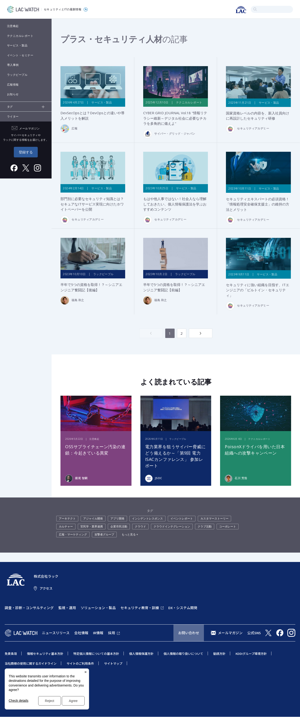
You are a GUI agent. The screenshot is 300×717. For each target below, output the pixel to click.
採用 (111, 632)
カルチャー (66, 527)
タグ (10, 107)
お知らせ (13, 94)
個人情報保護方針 (141, 653)
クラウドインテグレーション (172, 527)
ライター (13, 116)
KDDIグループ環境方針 (251, 653)
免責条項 (11, 653)
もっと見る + (130, 535)
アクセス (46, 588)
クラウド (140, 527)
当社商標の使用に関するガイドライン (30, 663)
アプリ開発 (117, 519)
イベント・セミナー (20, 55)
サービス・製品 (17, 45)
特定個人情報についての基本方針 (96, 653)
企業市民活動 (118, 527)
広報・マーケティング (73, 535)
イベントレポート (181, 519)
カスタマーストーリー (214, 519)
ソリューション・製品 (98, 607)
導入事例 (13, 65)
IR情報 (98, 632)
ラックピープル (17, 75)
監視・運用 (67, 607)
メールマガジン (230, 632)
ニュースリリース (56, 632)
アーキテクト (67, 519)
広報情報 (13, 85)
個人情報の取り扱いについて (183, 653)
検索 (255, 9)
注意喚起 (13, 26)
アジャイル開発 (93, 519)
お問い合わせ (188, 632)
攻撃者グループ (104, 535)
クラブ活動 (205, 527)
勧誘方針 (219, 653)
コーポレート (227, 527)
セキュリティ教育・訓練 (139, 607)
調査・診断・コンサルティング (29, 607)
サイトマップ (113, 663)
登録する (26, 152)
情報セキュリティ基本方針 (45, 653)
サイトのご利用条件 (80, 663)
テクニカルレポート (20, 36)
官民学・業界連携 (91, 527)
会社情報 (81, 632)
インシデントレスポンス (147, 519)
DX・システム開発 (182, 607)
